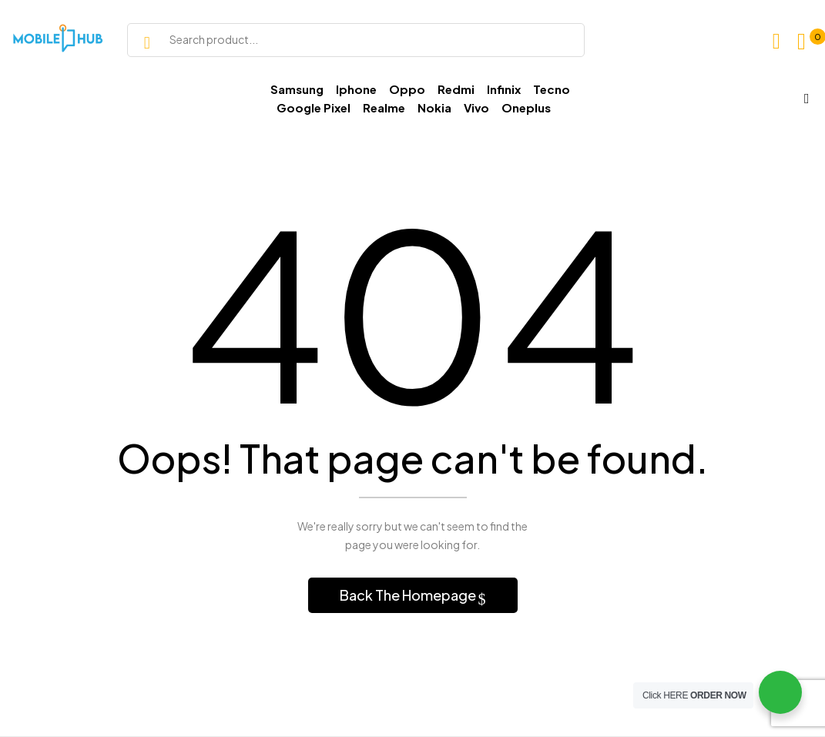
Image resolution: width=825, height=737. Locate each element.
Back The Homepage (409, 595)
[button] (805, 41)
